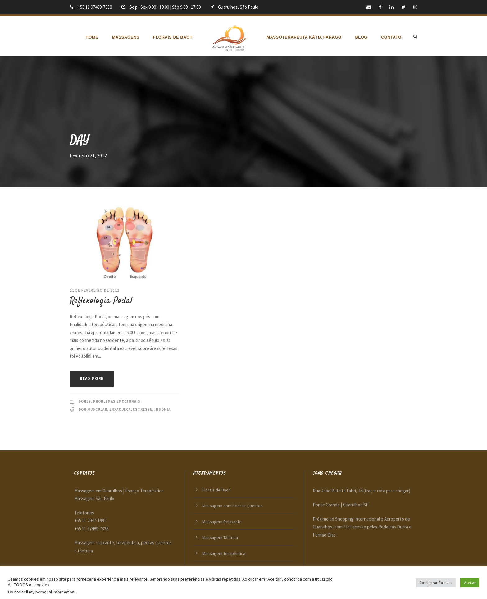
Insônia (162, 409)
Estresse (142, 409)
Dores (85, 401)
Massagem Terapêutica (223, 553)
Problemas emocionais (116, 401)
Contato (391, 37)
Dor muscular (93, 409)
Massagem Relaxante (222, 521)
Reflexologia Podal (101, 300)
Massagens (125, 37)
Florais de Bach (173, 37)
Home (91, 37)
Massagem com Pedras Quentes (232, 506)
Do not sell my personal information (41, 592)
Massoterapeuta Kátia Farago (303, 37)
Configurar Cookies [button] (435, 582)
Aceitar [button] (470, 582)
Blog (361, 37)
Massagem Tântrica (220, 537)
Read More (91, 378)
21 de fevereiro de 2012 (95, 290)
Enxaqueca (120, 409)
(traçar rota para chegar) (386, 491)
